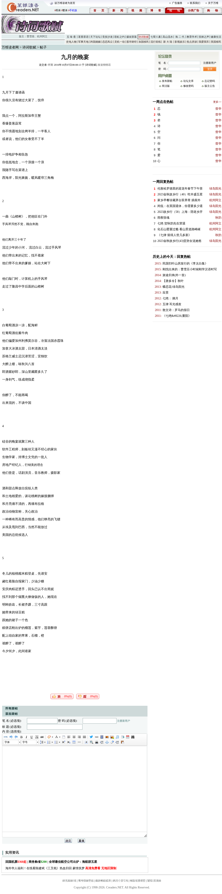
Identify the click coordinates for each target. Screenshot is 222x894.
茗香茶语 (83, 36)
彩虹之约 (119, 36)
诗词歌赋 (143, 36)
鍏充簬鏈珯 (69, 880)
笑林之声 (204, 36)
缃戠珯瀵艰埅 (137, 880)
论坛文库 (188, 80)
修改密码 (188, 85)
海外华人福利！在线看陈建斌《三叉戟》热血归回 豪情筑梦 (60, 868)
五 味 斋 (71, 36)
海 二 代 (179, 36)
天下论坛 (95, 36)
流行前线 (156, 41)
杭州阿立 (42, 36)
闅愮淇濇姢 (154, 880)
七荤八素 (156, 36)
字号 (25, 742)
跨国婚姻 (95, 41)
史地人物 (71, 41)
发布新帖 (167, 80)
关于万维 (213, 3)
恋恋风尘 (107, 41)
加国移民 (143, 41)
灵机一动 (119, 41)
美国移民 (216, 41)
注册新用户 (123, 720)
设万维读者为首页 (64, 3)
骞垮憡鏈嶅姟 (86, 880)
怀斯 (50, 64)
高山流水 (168, 36)
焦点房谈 (192, 41)
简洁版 (166, 85)
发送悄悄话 (104, 64)
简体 (58, 10)
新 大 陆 (167, 41)
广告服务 (177, 3)
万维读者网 (10, 47)
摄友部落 (131, 36)
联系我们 (195, 3)
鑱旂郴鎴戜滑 (103, 880)
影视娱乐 (180, 41)
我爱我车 (204, 41)
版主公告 (210, 85)
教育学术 (192, 36)
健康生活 (216, 36)
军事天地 (83, 41)
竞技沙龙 (107, 36)
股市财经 (131, 41)
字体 (7, 742)
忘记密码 (210, 80)
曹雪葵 (30, 36)
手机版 (73, 10)
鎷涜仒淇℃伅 (120, 880)
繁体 (65, 10)
